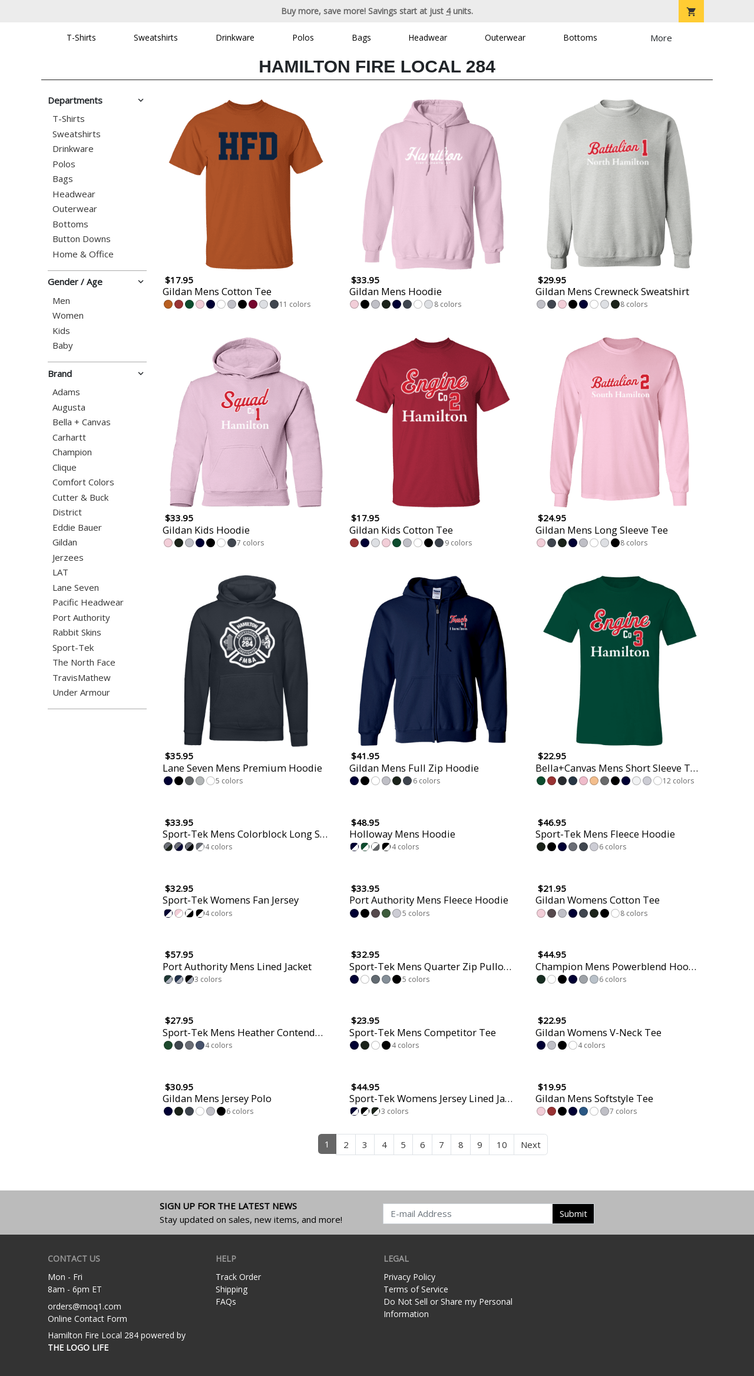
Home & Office (83, 254)
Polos (303, 37)
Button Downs (81, 239)
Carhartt (69, 437)
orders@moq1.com (84, 1306)
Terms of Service (415, 1289)
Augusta (68, 407)
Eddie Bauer (77, 527)
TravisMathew (81, 678)
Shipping (231, 1289)
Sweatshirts (156, 37)
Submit (573, 1213)
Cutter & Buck (80, 497)
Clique (64, 467)
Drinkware (235, 37)
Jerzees (68, 558)
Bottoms (580, 37)
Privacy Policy (409, 1276)
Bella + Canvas (81, 422)
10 (502, 1144)
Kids (61, 331)
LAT (60, 572)
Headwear (427, 37)
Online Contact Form (87, 1318)
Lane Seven (75, 588)
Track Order (238, 1276)
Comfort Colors (83, 482)
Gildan (64, 542)
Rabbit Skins (76, 632)
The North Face (83, 662)
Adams (66, 392)
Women (68, 315)
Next (531, 1144)
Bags (361, 37)
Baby (62, 345)
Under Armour (81, 692)
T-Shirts (81, 37)
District (67, 512)
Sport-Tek (73, 648)
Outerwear (505, 37)
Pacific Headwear (88, 602)
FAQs (226, 1301)
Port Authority (81, 618)
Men (61, 301)
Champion (72, 452)
